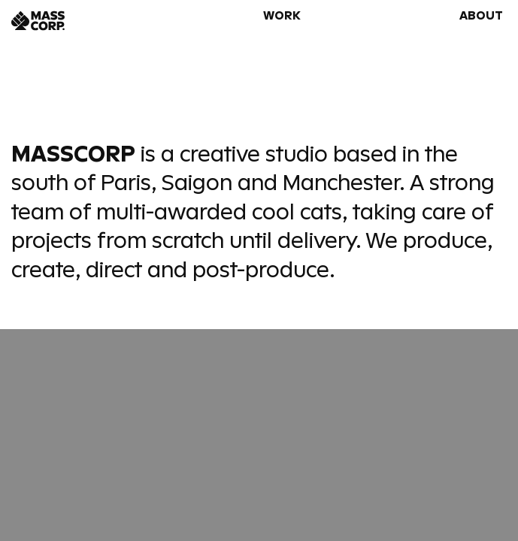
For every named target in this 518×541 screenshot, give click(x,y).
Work (282, 15)
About (481, 15)
